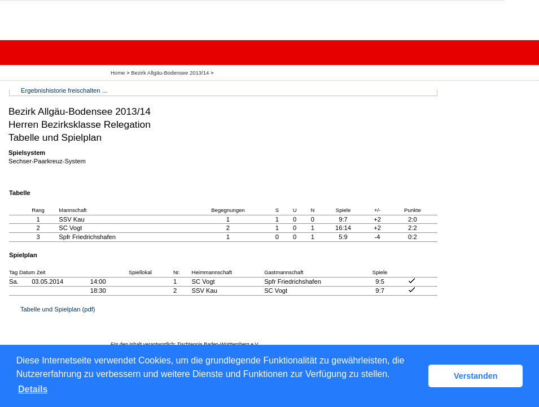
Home (118, 73)
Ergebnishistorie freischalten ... (64, 90)
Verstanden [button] (476, 375)
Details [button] (32, 389)
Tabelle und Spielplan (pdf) (57, 309)
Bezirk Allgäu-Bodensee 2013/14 (171, 73)
